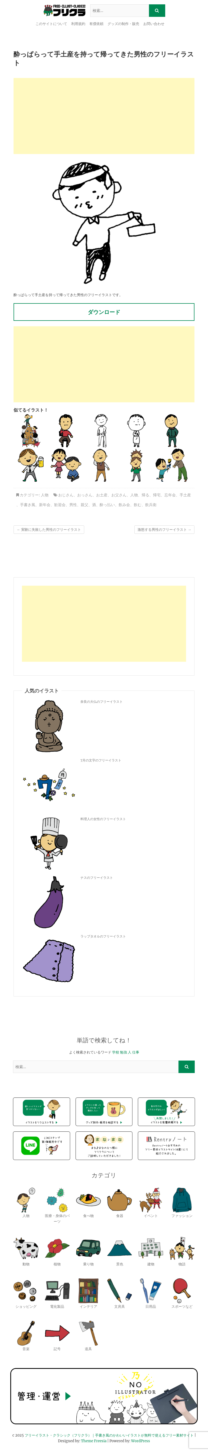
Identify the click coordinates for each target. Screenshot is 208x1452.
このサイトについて (51, 23)
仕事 (135, 1052)
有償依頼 (96, 23)
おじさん (65, 495)
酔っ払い (107, 504)
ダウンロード (104, 312)
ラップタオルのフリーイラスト (103, 936)
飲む (137, 504)
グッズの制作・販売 (123, 23)
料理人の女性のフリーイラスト (103, 819)
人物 (44, 495)
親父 (84, 504)
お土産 (102, 495)
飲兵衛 (151, 504)
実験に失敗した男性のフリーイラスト (49, 529)
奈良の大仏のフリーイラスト (101, 702)
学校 (115, 1052)
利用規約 (78, 23)
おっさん (84, 495)
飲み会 (124, 504)
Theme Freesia (93, 1441)
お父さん (118, 495)
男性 (73, 504)
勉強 (123, 1052)
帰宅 (157, 495)
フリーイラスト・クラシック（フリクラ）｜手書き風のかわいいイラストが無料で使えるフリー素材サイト (109, 1435)
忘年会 (170, 495)
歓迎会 (60, 504)
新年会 (44, 504)
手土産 (185, 495)
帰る (145, 495)
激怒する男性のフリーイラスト (164, 529)
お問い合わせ (153, 23)
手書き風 (27, 504)
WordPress (140, 1441)
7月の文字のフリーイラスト (100, 760)
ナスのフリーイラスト (96, 878)
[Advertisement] (104, 116)
